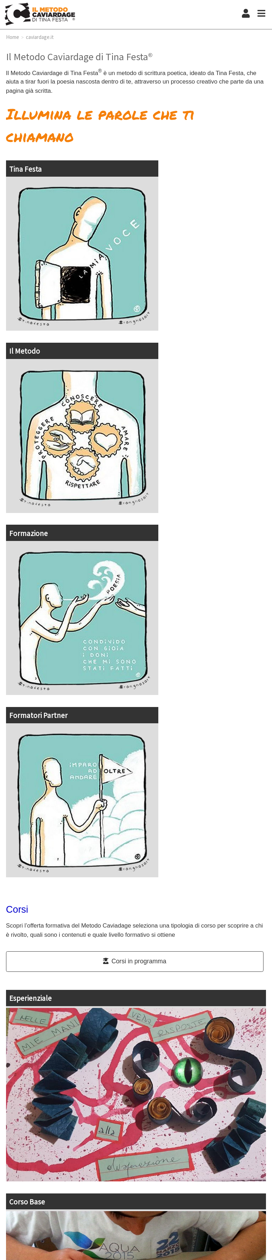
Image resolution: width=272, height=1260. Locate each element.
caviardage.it (40, 36)
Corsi (17, 909)
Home (12, 36)
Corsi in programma (134, 961)
